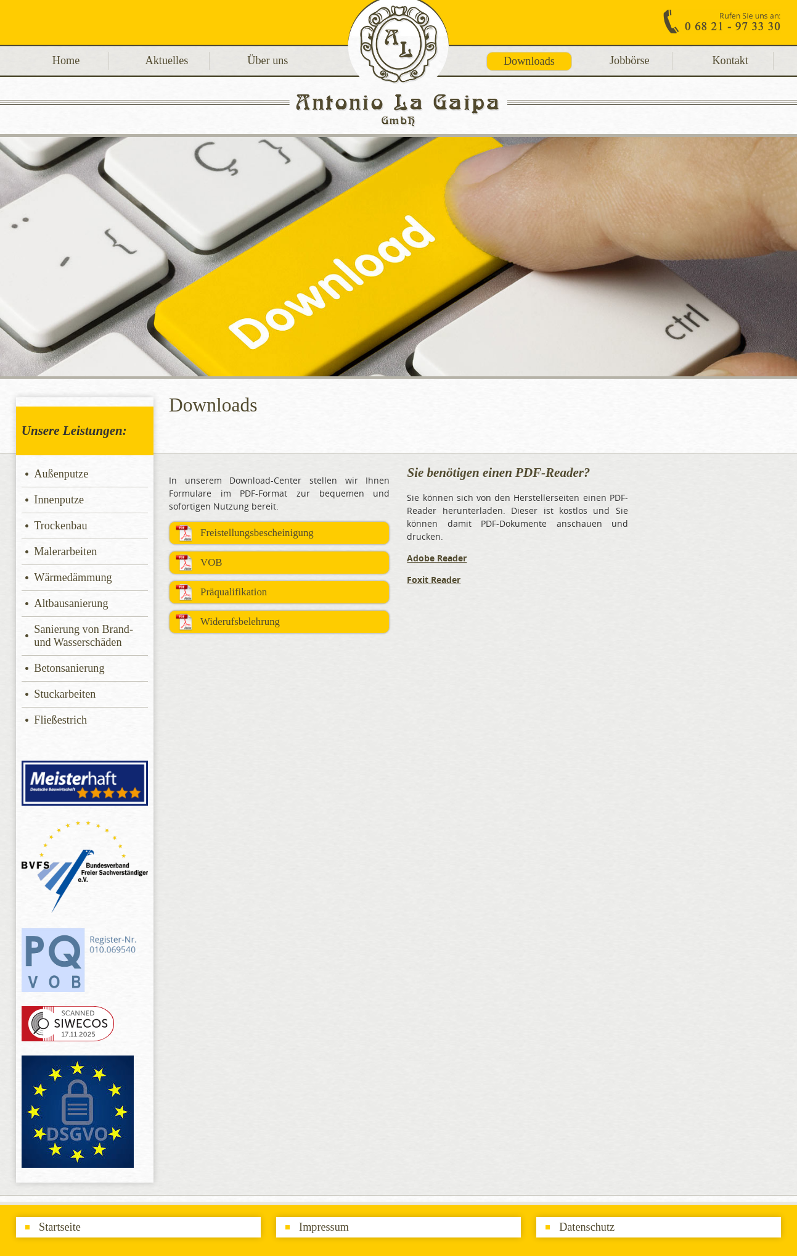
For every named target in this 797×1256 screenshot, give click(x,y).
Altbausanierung (71, 603)
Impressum (324, 1227)
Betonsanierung (69, 668)
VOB (211, 562)
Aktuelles (167, 60)
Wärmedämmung (73, 577)
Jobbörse (630, 60)
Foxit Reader (433, 579)
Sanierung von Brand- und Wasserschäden (83, 635)
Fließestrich (60, 720)
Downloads (529, 61)
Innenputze (59, 500)
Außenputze (61, 474)
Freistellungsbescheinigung (257, 533)
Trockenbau (60, 525)
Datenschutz (587, 1227)
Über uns (267, 60)
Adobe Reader (437, 558)
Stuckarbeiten (65, 694)
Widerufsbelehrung (240, 621)
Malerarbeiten (65, 551)
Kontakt (730, 60)
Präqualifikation (233, 592)
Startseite (60, 1227)
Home (66, 60)
